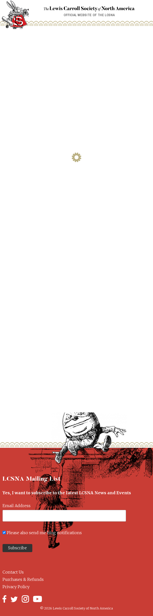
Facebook (4, 599)
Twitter (14, 599)
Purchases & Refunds (23, 579)
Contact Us (13, 572)
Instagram (25, 599)
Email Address (17, 505)
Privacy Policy (16, 586)
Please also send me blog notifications (44, 532)
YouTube (37, 599)
